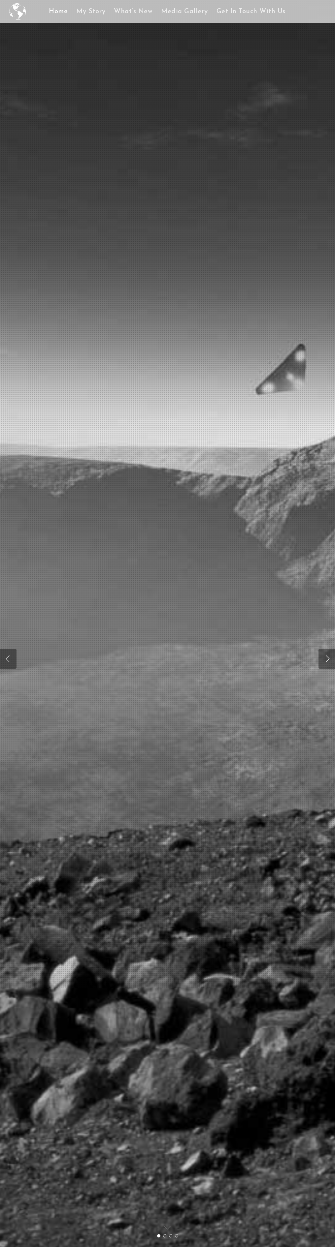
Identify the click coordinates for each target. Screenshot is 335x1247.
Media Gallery (184, 11)
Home (58, 11)
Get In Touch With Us (251, 11)
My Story (90, 11)
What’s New (133, 11)
